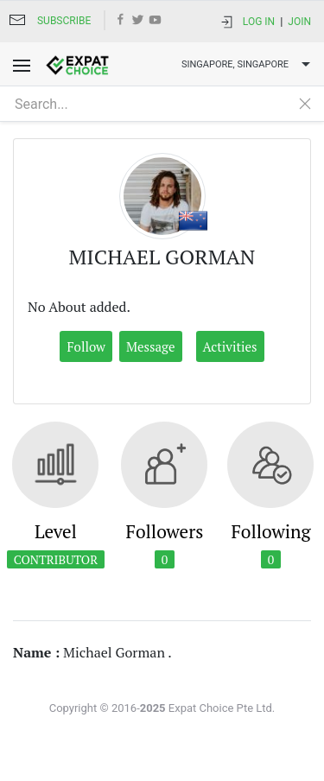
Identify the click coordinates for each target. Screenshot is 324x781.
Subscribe (64, 21)
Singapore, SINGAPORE (247, 64)
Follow (86, 346)
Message (150, 346)
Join (299, 22)
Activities (230, 346)
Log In (259, 22)
